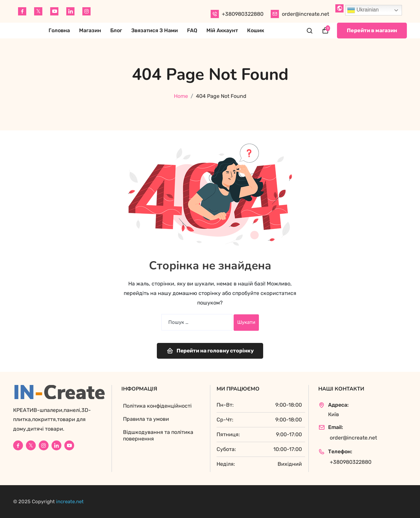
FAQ (192, 30)
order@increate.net (305, 14)
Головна (59, 30)
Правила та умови (146, 419)
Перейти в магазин (372, 30)
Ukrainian (363, 10)
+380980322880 (242, 14)
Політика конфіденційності (157, 406)
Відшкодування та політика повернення (158, 435)
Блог (116, 30)
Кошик (255, 30)
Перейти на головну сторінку (210, 350)
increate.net (70, 502)
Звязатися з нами (154, 30)
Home (181, 96)
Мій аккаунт (222, 30)
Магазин (90, 30)
